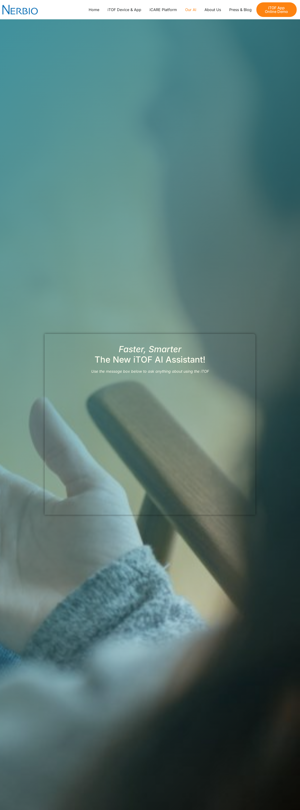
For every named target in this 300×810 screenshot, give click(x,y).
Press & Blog (240, 9)
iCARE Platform (163, 9)
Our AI (190, 9)
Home (94, 9)
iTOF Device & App (124, 9)
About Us (212, 9)
